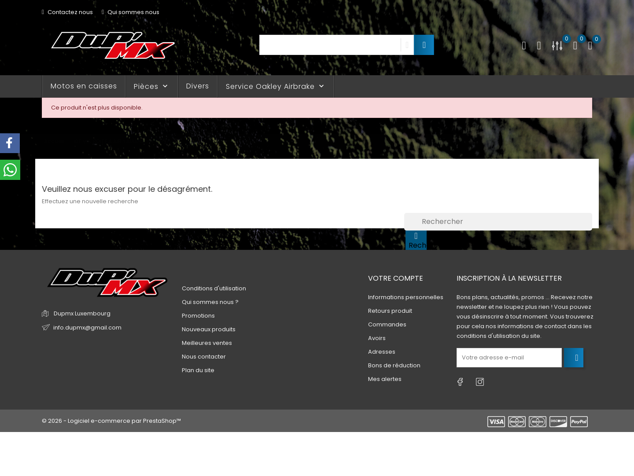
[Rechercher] (498, 222)
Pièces (152, 86)
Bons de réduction (394, 365)
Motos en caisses (84, 86)
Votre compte (395, 278)
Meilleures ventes (207, 343)
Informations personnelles (405, 297)
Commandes (387, 324)
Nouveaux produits (209, 329)
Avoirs (377, 338)
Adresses (381, 352)
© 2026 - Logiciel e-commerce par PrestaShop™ (111, 421)
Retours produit (390, 311)
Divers (197, 86)
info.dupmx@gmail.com (87, 327)
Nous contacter (204, 356)
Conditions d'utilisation (214, 288)
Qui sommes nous (130, 12)
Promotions (198, 315)
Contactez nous (67, 12)
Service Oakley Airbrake (276, 86)
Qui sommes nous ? (210, 302)
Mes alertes (385, 379)
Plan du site (198, 370)
